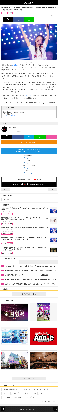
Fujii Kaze (6, 397)
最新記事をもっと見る (33, 294)
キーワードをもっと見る (49, 401)
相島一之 (15, 393)
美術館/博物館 (25, 389)
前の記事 (6, 189)
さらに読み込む (34, 378)
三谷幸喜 (5, 393)
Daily (9, 262)
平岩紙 (33, 393)
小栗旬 (25, 393)
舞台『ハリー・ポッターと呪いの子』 (25, 397)
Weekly (29, 262)
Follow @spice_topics (29, 158)
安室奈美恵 (15, 65)
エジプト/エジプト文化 (40, 389)
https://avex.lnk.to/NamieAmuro (12, 116)
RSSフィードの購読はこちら (38, 142)
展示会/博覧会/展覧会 (9, 389)
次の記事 (52, 189)
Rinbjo (42, 393)
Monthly (48, 262)
